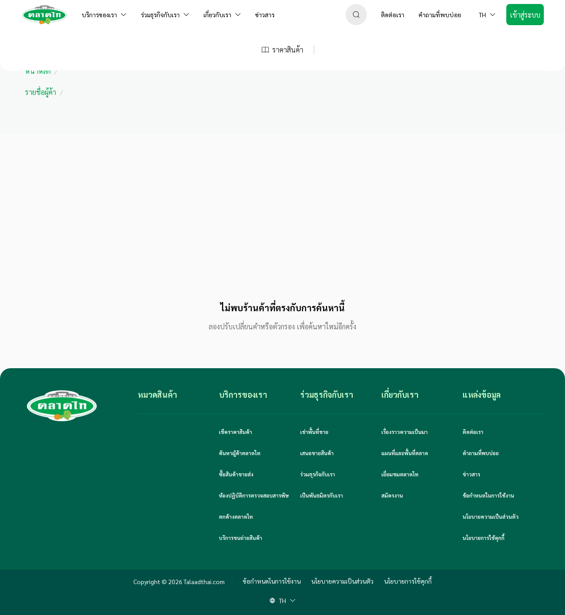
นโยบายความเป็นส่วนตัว (491, 516)
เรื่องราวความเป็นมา (404, 431)
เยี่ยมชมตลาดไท (399, 474)
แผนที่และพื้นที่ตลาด (404, 453)
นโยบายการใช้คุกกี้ (484, 537)
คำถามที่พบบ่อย (481, 453)
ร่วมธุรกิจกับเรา (317, 474)
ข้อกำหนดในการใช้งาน (488, 495)
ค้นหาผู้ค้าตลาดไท (239, 453)
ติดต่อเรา (473, 431)
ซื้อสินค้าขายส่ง (236, 474)
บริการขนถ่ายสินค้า (240, 537)
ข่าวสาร (471, 474)
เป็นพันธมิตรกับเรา (321, 495)
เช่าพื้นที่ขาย (314, 431)
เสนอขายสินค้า (317, 453)
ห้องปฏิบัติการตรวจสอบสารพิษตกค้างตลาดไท (254, 506)
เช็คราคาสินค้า (235, 431)
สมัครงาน (392, 495)
